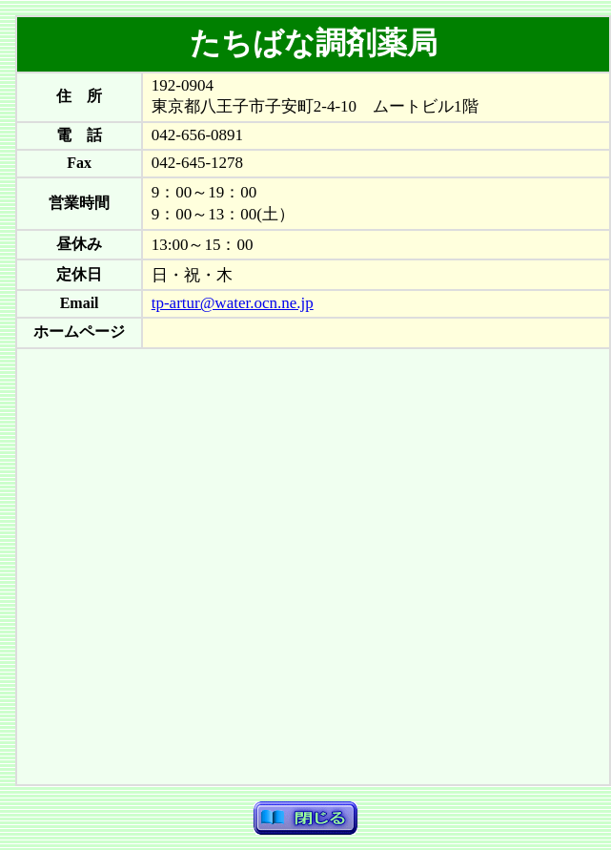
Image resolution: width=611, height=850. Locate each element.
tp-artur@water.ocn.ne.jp (233, 303)
